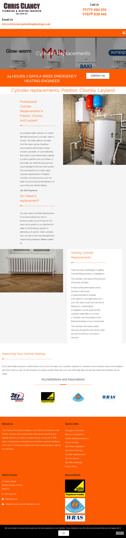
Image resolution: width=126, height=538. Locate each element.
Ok (63, 533)
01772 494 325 (94, 9)
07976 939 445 (95, 14)
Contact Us (98, 75)
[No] (120, 533)
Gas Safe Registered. (29, 190)
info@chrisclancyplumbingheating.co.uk (26, 24)
